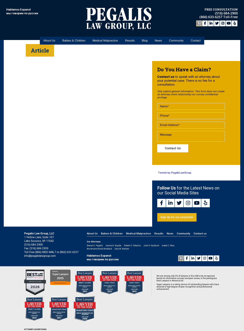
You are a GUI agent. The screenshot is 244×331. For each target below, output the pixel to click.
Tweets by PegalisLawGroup (174, 173)
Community (176, 37)
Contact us (200, 233)
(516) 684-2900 (226, 13)
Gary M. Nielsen (122, 249)
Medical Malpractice (105, 37)
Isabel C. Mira (168, 246)
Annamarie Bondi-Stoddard (99, 249)
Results (130, 37)
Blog (145, 37)
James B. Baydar (113, 246)
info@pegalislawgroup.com (40, 256)
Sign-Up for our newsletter (178, 217)
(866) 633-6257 (211, 16)
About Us (49, 37)
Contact (196, 37)
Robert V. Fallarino (132, 246)
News (158, 37)
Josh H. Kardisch (151, 246)
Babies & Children (73, 37)
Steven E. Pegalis (95, 246)
